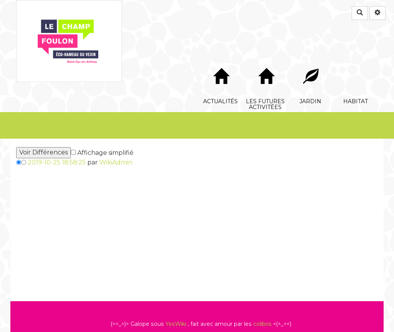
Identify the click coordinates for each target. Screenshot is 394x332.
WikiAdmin (115, 162)
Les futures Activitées (265, 64)
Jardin (310, 64)
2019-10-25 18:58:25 (57, 162)
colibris (262, 324)
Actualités (220, 64)
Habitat (355, 64)
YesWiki (175, 324)
